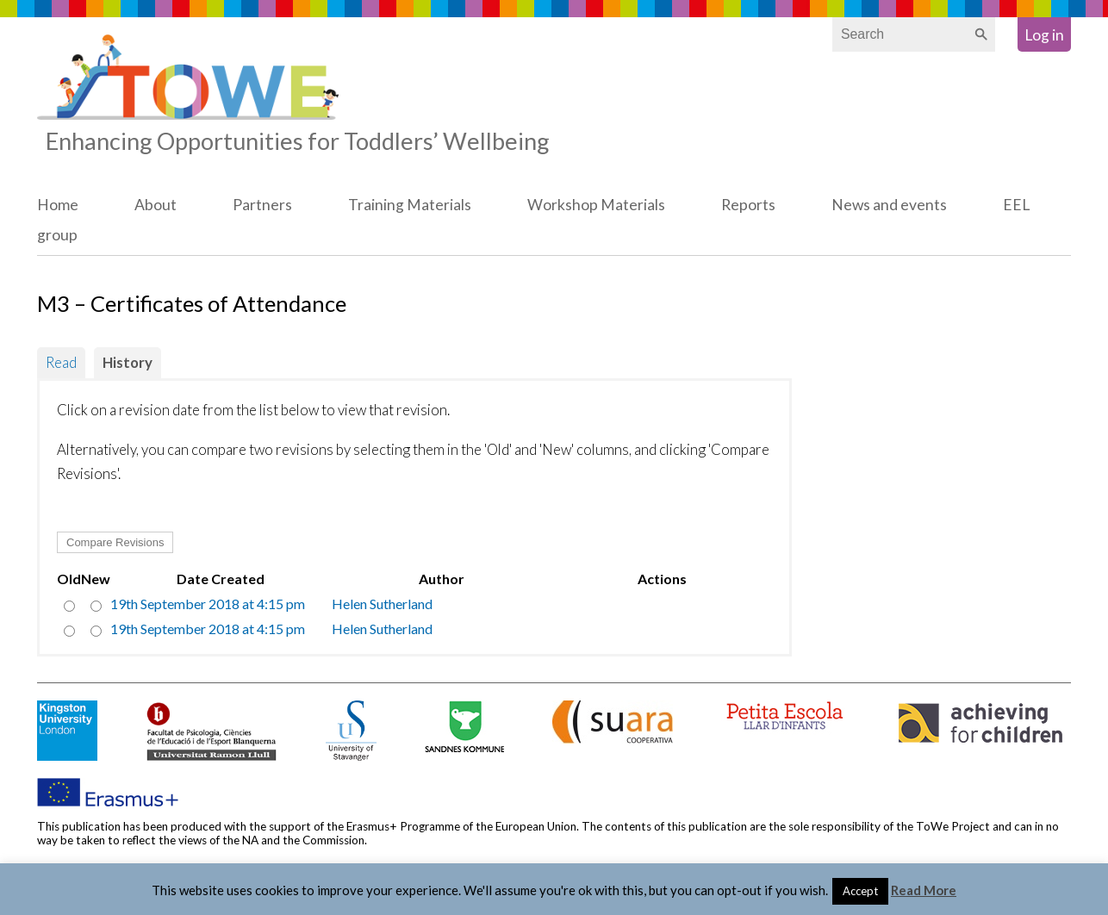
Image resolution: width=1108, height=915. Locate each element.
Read (61, 362)
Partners (262, 205)
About (155, 205)
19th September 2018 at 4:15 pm (207, 603)
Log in (1044, 35)
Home (57, 205)
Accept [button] (860, 891)
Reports (748, 205)
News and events (889, 205)
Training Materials (409, 205)
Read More (923, 890)
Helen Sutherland (382, 603)
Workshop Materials (596, 205)
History (128, 362)
